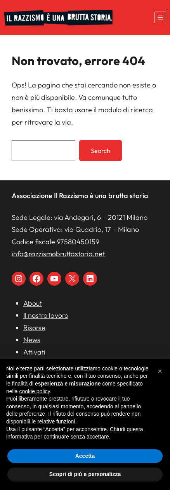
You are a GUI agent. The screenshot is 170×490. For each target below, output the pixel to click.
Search (100, 150)
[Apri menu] (160, 17)
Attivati (34, 352)
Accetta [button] (85, 456)
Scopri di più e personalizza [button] (85, 474)
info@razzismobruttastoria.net (58, 253)
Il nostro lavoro (45, 315)
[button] (160, 371)
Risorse (34, 327)
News (31, 339)
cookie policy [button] (34, 391)
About (32, 303)
